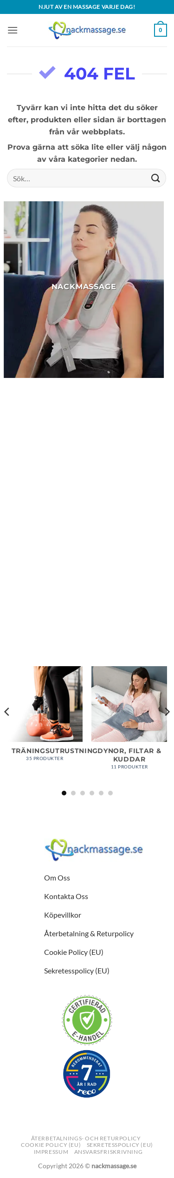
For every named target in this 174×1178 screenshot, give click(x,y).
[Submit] (156, 178)
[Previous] (7, 730)
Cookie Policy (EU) (51, 1144)
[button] (12, 30)
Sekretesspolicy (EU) (120, 1144)
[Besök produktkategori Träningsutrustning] (45, 718)
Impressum (51, 1151)
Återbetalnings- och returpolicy (86, 1138)
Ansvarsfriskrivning (108, 1151)
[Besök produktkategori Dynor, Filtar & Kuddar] (129, 722)
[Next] (166, 730)
